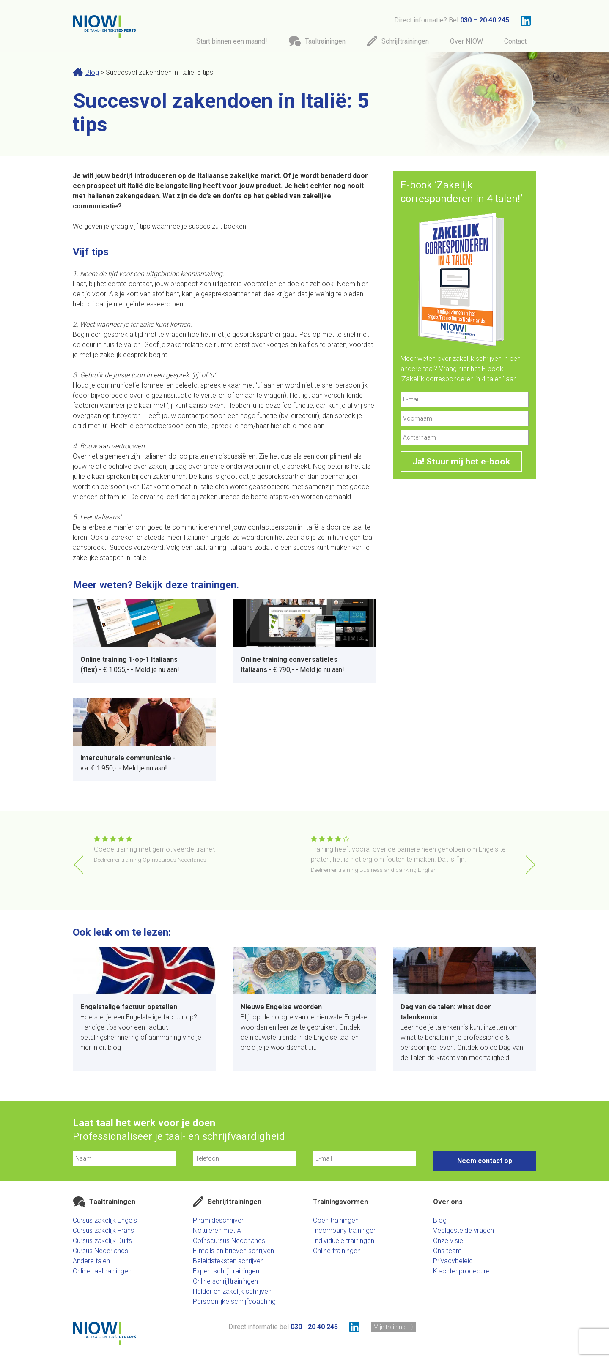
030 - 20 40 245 (314, 1327)
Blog (92, 72)
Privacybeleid (453, 1261)
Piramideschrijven (219, 1220)
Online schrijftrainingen (225, 1281)
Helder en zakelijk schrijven (232, 1291)
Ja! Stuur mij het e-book (461, 461)
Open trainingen (336, 1220)
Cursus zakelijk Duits (102, 1241)
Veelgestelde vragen (463, 1230)
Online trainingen (337, 1251)
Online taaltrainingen (102, 1271)
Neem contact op (484, 1161)
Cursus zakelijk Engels (105, 1220)
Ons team (447, 1251)
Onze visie (448, 1241)
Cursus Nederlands (100, 1251)
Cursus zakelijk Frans (103, 1230)
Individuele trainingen (343, 1241)
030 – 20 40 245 (484, 20)
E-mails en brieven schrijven (233, 1251)
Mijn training (389, 1327)
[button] (530, 864)
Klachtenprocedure (461, 1271)
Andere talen (91, 1261)
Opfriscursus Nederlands (229, 1241)
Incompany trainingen (345, 1230)
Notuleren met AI (218, 1230)
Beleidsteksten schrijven (228, 1261)
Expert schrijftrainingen (226, 1271)
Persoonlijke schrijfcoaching (234, 1301)
